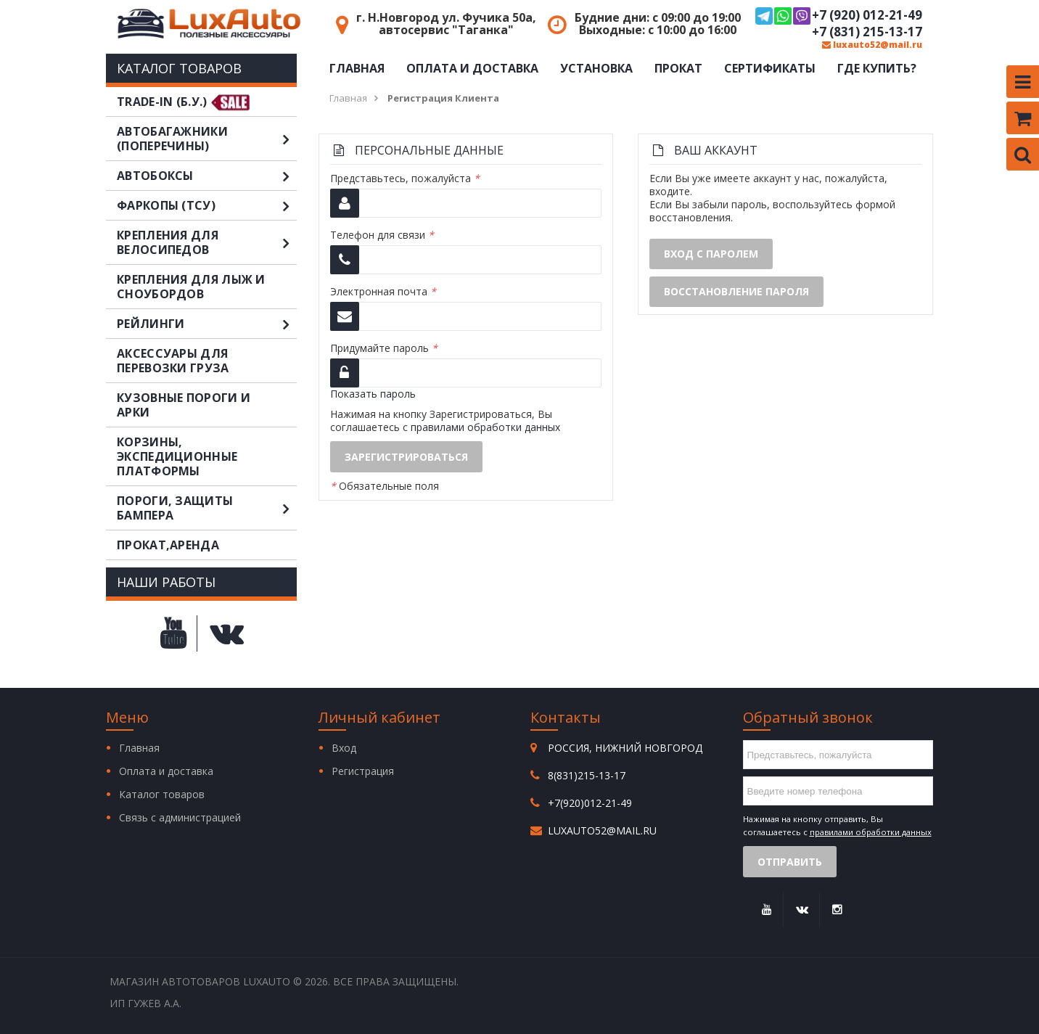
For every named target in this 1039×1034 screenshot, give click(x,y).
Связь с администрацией (180, 817)
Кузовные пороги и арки (183, 405)
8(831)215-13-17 (586, 775)
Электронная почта (383, 291)
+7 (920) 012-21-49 (838, 16)
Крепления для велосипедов (207, 242)
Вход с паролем (711, 253)
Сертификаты (770, 68)
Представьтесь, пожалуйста (405, 178)
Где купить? (876, 68)
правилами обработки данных (485, 427)
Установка (596, 68)
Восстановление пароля (736, 291)
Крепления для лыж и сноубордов (191, 286)
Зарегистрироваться (406, 457)
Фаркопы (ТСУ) (207, 205)
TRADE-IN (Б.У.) (162, 102)
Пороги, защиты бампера (207, 508)
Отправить (789, 862)
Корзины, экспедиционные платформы (177, 456)
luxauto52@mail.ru (872, 44)
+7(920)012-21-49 (590, 803)
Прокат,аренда (168, 545)
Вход (344, 748)
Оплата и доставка (472, 68)
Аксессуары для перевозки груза (173, 360)
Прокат (678, 68)
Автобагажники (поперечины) (207, 138)
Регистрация (363, 771)
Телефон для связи (382, 235)
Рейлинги (207, 324)
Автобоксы (207, 176)
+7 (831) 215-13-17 (867, 32)
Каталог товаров (162, 794)
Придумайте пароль (384, 348)
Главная (357, 68)
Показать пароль (373, 394)
